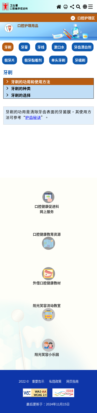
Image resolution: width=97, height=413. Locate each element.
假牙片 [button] (9, 60)
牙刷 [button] (7, 47)
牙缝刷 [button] (80, 60)
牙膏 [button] (24, 47)
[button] (18, 3)
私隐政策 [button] (55, 381)
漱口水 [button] (59, 47)
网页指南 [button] (72, 381)
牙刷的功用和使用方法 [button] (30, 81)
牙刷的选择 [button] (21, 95)
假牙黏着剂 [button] (33, 60)
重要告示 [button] (38, 381)
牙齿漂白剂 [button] (82, 47)
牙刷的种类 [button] (21, 88)
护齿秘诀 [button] (33, 117)
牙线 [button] (40, 47)
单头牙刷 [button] (58, 60)
